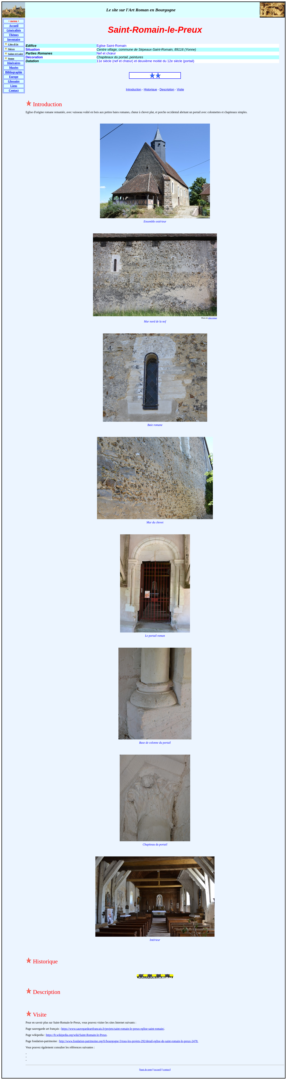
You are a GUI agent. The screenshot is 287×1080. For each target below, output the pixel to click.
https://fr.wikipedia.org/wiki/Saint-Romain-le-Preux (76, 1034)
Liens (13, 85)
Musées (13, 67)
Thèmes (13, 34)
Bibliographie (13, 72)
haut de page (146, 1069)
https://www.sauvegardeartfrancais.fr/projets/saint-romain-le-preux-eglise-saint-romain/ (112, 1028)
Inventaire (13, 39)
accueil (157, 1069)
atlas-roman (212, 318)
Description (167, 89)
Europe (13, 76)
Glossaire (14, 81)
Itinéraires (13, 63)
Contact (14, 90)
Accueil (13, 25)
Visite (180, 89)
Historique (150, 89)
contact (166, 1069)
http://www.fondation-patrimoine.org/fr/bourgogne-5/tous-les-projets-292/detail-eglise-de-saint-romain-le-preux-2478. (128, 1041)
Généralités (14, 30)
